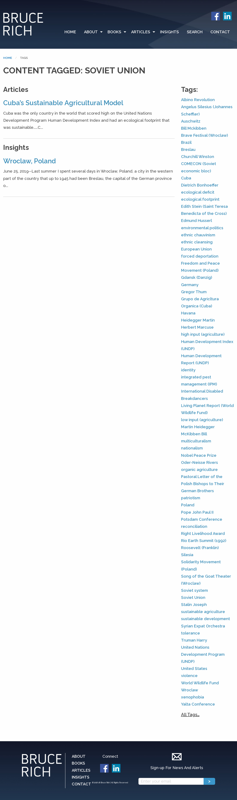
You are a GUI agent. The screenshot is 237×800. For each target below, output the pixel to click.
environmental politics (202, 228)
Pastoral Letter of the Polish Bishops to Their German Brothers (202, 483)
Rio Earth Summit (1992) (203, 540)
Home (70, 32)
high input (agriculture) (203, 334)
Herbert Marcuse (197, 327)
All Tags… (190, 714)
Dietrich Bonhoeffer (199, 185)
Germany (189, 284)
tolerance (190, 633)
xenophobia (192, 697)
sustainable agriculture (203, 611)
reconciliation (194, 526)
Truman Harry (194, 640)
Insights (169, 32)
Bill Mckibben (193, 128)
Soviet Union (193, 597)
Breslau (188, 149)
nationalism (192, 448)
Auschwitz (190, 121)
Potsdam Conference (201, 519)
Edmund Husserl (196, 220)
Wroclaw (189, 690)
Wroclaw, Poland (29, 161)
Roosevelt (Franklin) (200, 547)
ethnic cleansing (197, 242)
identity (188, 370)
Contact (220, 32)
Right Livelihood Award (203, 533)
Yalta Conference (198, 704)
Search (194, 32)
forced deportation (199, 256)
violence (189, 675)
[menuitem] (72, 32)
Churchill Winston (197, 156)
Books (114, 32)
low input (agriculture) (202, 419)
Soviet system (194, 590)
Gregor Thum (194, 292)
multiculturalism (196, 441)
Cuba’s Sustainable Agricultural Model (63, 103)
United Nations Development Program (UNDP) (203, 654)
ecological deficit (197, 192)
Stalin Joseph (194, 604)
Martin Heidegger (198, 427)
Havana (188, 313)
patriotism (190, 498)
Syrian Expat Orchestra (203, 626)
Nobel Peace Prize (198, 455)
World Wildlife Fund (200, 683)
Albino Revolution (198, 99)
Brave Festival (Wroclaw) (204, 135)
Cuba (186, 178)
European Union (196, 249)
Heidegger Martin (198, 320)
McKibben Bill (194, 434)
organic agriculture (199, 469)
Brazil (186, 142)
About (91, 32)
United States (194, 668)
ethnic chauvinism (198, 235)
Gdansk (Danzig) (196, 277)
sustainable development (205, 618)
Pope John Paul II (197, 512)
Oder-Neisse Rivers (199, 462)
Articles (140, 32)
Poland (187, 505)
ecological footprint (200, 199)
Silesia (187, 555)
